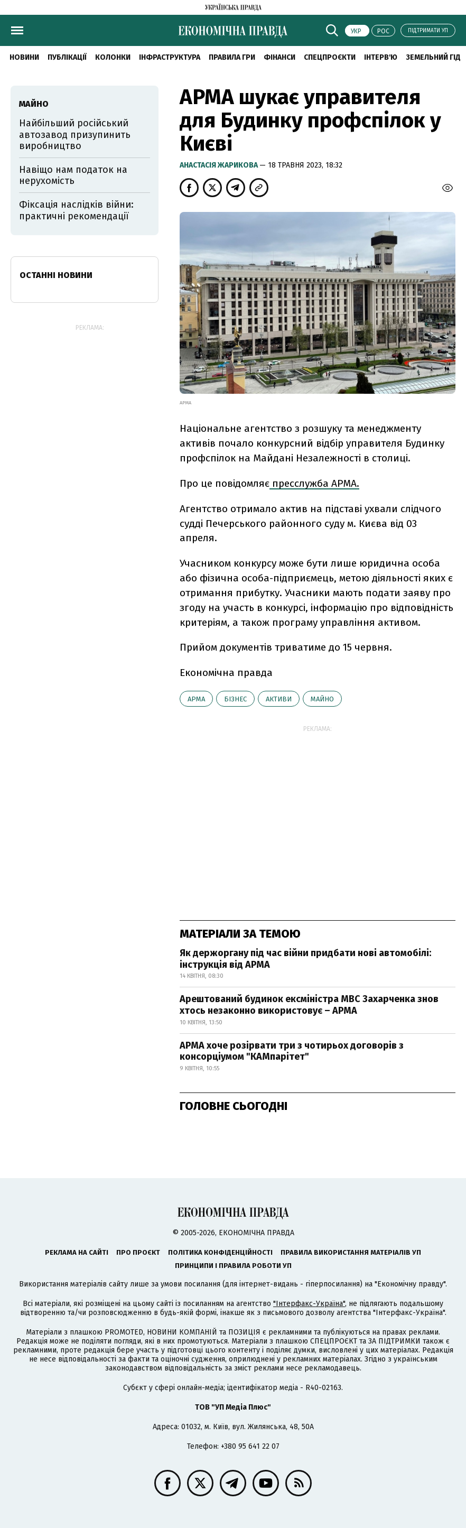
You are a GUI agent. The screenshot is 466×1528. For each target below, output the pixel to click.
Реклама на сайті (76, 1252)
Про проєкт (138, 1252)
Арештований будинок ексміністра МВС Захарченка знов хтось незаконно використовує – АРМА (309, 1004)
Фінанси (279, 57)
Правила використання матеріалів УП (351, 1252)
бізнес (235, 699)
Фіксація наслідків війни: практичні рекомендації (76, 210)
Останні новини (56, 275)
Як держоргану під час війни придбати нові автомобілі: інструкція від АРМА (305, 958)
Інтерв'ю (380, 57)
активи (279, 699)
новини (24, 57)
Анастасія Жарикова (219, 165)
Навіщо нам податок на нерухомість (73, 175)
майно (322, 699)
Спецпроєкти (330, 57)
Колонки (113, 57)
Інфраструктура (169, 57)
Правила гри (232, 57)
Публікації (67, 57)
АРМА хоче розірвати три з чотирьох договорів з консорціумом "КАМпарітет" (292, 1051)
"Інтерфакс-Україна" (309, 1303)
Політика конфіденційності (220, 1252)
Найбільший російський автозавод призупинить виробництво (75, 134)
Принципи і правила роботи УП (233, 1266)
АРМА (196, 699)
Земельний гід (433, 57)
